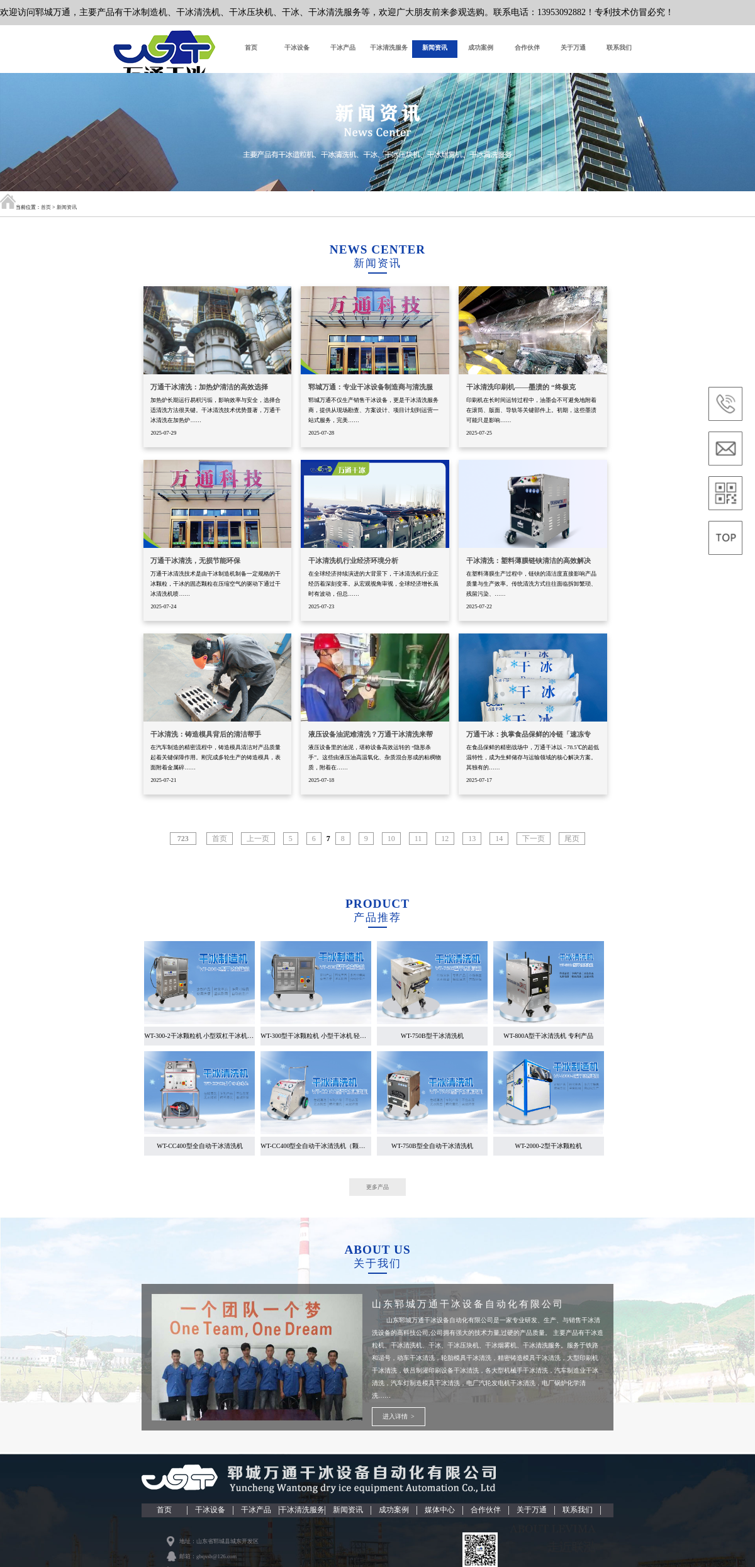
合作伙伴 (527, 49)
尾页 (571, 846)
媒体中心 (440, 1517)
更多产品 (377, 1194)
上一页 (258, 846)
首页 (251, 49)
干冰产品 (343, 49)
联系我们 (619, 49)
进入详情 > (399, 1423)
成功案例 (481, 49)
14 (499, 846)
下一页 (533, 846)
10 (391, 846)
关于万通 (573, 49)
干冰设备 (297, 49)
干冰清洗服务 (388, 49)
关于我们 (377, 1271)
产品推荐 (377, 925)
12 (445, 846)
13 (472, 846)
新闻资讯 (435, 49)
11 (418, 846)
